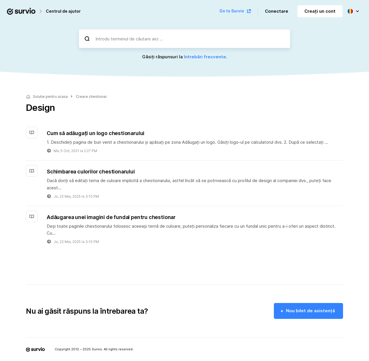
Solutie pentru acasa (50, 96)
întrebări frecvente (205, 56)
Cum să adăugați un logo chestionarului (95, 133)
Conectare (276, 11)
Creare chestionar (91, 96)
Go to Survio (231, 11)
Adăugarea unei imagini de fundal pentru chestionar (111, 217)
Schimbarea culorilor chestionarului (91, 172)
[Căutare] (87, 38)
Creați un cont (320, 11)
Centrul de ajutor (63, 11)
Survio (97, 349)
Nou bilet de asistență (310, 310)
